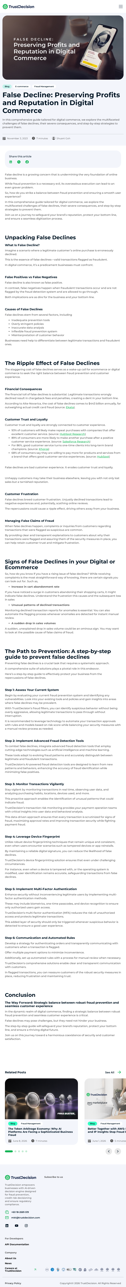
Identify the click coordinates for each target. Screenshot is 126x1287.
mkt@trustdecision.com (25, 1217)
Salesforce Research (76, 441)
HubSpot (103, 456)
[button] (120, 6)
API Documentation (17, 1244)
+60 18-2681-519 (20, 1212)
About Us (10, 1258)
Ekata (70, 407)
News (8, 1263)
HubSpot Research (72, 434)
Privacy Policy (13, 1283)
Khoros (43, 449)
